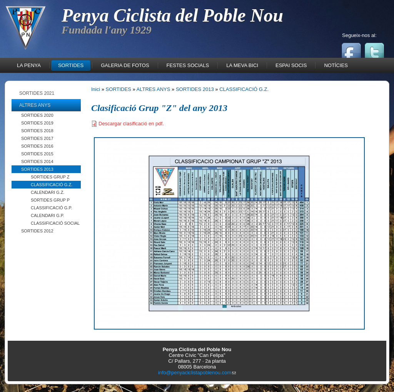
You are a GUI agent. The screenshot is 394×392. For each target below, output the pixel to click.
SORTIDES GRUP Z (50, 177)
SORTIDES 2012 (37, 231)
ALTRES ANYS (153, 89)
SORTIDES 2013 (37, 169)
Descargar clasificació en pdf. (131, 123)
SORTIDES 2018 (37, 130)
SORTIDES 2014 (37, 161)
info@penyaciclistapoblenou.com (197, 372)
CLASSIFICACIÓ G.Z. (51, 184)
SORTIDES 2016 (37, 146)
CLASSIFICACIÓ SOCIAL (55, 223)
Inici (95, 89)
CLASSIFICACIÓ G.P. (51, 207)
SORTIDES (118, 89)
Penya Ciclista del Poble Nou (172, 15)
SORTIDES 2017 (37, 138)
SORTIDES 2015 (37, 153)
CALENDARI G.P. (47, 215)
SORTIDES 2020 (37, 115)
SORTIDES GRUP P (50, 200)
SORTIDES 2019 (37, 123)
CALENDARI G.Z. (47, 192)
